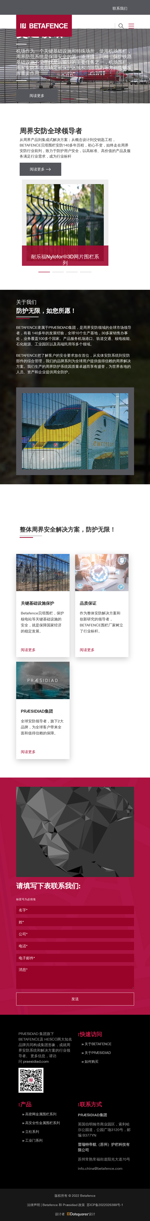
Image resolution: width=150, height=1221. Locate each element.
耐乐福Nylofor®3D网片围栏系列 (65, 260)
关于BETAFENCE (98, 1044)
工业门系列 (34, 1140)
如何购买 (91, 1061)
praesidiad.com (36, 1061)
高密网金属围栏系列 (40, 1114)
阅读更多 (37, 95)
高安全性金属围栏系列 (42, 1123)
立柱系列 (32, 1132)
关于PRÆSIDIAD (98, 1053)
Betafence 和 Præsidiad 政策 (64, 1205)
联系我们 (120, 8)
